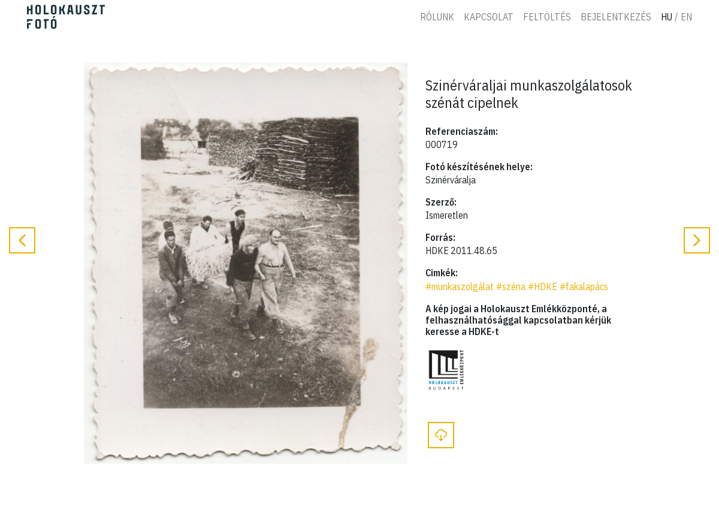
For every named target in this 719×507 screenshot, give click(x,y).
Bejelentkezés (616, 17)
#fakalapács (584, 286)
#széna (510, 286)
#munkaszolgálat (459, 286)
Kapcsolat (488, 17)
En (686, 17)
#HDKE (542, 286)
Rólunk (437, 17)
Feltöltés (547, 17)
